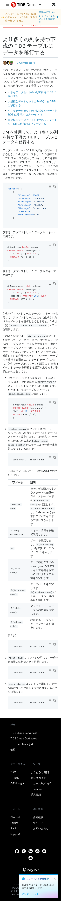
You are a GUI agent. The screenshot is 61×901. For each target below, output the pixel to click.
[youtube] (44, 851)
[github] (17, 851)
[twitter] (23, 851)
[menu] (7, 4)
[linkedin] (30, 851)
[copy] (54, 186)
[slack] (37, 851)
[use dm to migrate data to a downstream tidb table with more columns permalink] (37, 142)
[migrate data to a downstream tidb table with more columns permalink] (48, 52)
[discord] (30, 858)
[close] (54, 879)
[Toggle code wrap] (50, 186)
